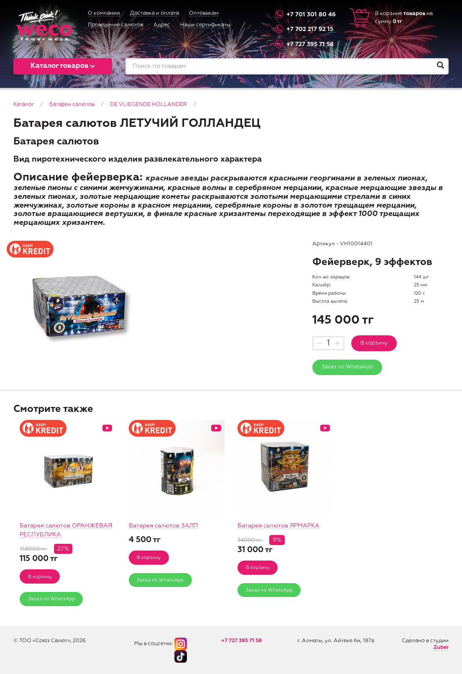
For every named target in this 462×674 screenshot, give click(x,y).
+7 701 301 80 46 (311, 14)
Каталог (23, 104)
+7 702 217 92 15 (309, 29)
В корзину (374, 343)
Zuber (441, 647)
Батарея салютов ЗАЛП (163, 526)
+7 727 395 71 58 (310, 44)
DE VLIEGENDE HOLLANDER (148, 104)
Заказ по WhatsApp (347, 367)
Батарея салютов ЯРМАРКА (278, 526)
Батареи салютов (71, 104)
